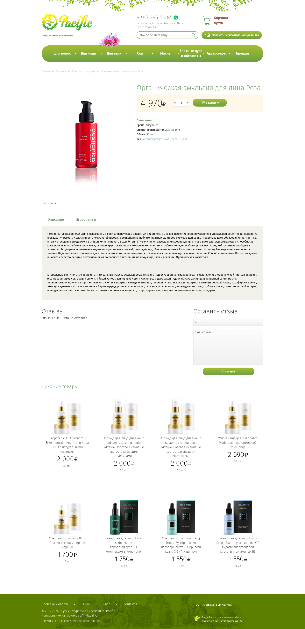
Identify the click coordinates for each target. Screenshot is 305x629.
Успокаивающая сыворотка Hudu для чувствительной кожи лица (238, 442)
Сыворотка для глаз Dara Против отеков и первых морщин (67, 542)
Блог (106, 604)
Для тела (114, 53)
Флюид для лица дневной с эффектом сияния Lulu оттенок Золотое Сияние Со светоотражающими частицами (124, 447)
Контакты (130, 604)
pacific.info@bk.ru (148, 23)
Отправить (228, 371)
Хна (140, 53)
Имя (198, 322)
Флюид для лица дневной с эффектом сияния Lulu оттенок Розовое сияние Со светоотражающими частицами (181, 447)
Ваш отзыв (203, 332)
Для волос (62, 53)
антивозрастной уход (156, 139)
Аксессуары (217, 53)
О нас (86, 604)
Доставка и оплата (55, 604)
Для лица (88, 53)
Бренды (242, 53)
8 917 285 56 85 (155, 17)
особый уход (180, 139)
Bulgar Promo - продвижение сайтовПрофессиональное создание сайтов (222, 619)
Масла (165, 53)
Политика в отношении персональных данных (71, 621)
